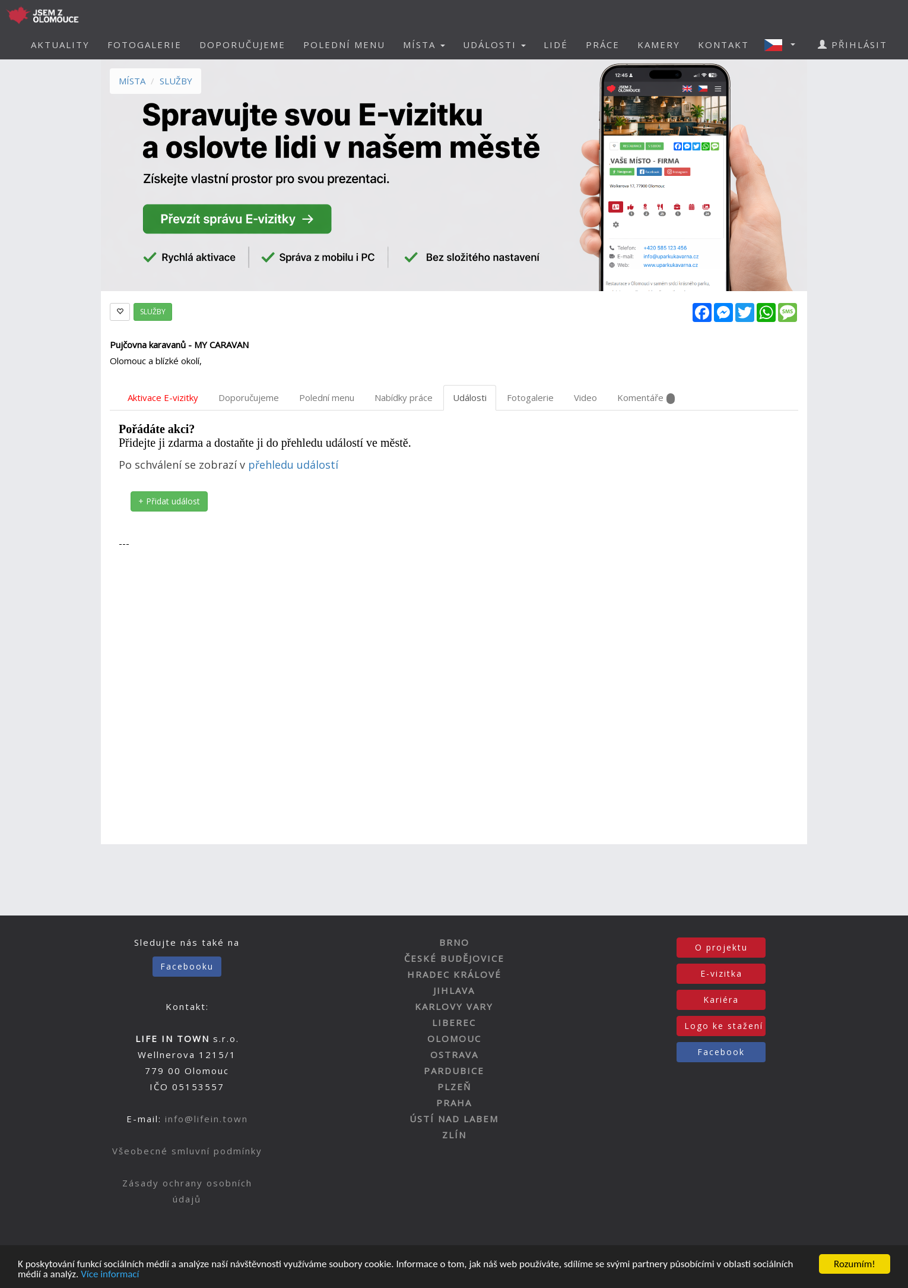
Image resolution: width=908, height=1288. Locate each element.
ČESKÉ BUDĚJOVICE (454, 958)
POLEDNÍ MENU (344, 44)
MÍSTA (132, 81)
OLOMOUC (454, 1038)
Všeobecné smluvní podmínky (187, 1151)
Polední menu (326, 397)
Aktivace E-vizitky (163, 397)
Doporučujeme (248, 397)
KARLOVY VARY (454, 1006)
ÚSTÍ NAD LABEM (454, 1119)
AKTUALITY (60, 44)
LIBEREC (454, 1022)
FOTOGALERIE (144, 44)
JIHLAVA (454, 990)
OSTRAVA (454, 1054)
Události (470, 397)
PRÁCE (603, 44)
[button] (783, 44)
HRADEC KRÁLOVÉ (454, 974)
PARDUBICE (454, 1071)
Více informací (110, 1275)
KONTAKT (723, 44)
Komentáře (646, 398)
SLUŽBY (176, 81)
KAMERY (658, 44)
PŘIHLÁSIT (852, 44)
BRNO (454, 942)
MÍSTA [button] (424, 44)
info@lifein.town (206, 1119)
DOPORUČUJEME (242, 44)
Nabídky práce (403, 397)
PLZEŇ (454, 1087)
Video (585, 397)
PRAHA (454, 1103)
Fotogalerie (530, 397)
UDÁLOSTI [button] (494, 44)
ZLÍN (454, 1135)
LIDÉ (556, 44)
